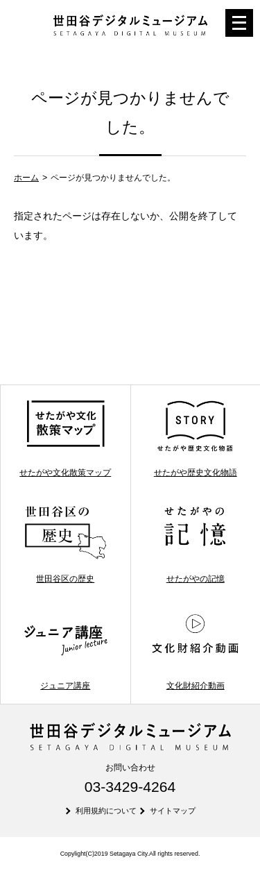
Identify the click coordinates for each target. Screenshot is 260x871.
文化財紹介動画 (195, 650)
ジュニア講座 (65, 650)
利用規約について (106, 810)
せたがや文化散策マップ (65, 438)
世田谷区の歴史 (65, 544)
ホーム (26, 178)
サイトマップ (173, 810)
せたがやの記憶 (195, 544)
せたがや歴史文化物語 (195, 438)
